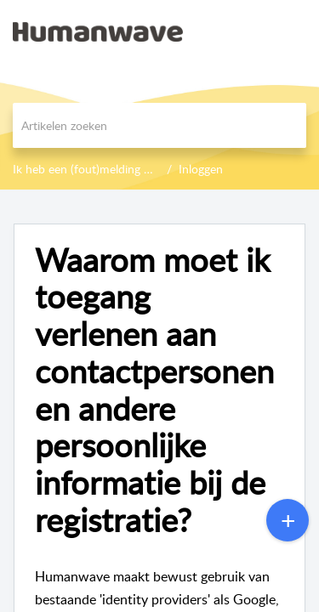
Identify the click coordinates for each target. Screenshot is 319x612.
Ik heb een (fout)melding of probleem (110, 169)
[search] (159, 125)
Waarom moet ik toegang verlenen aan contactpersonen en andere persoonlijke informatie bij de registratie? (154, 390)
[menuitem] (261, 31)
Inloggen (201, 169)
